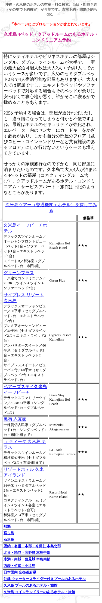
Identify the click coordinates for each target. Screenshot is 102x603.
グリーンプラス (19, 272)
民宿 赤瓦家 (15, 419)
